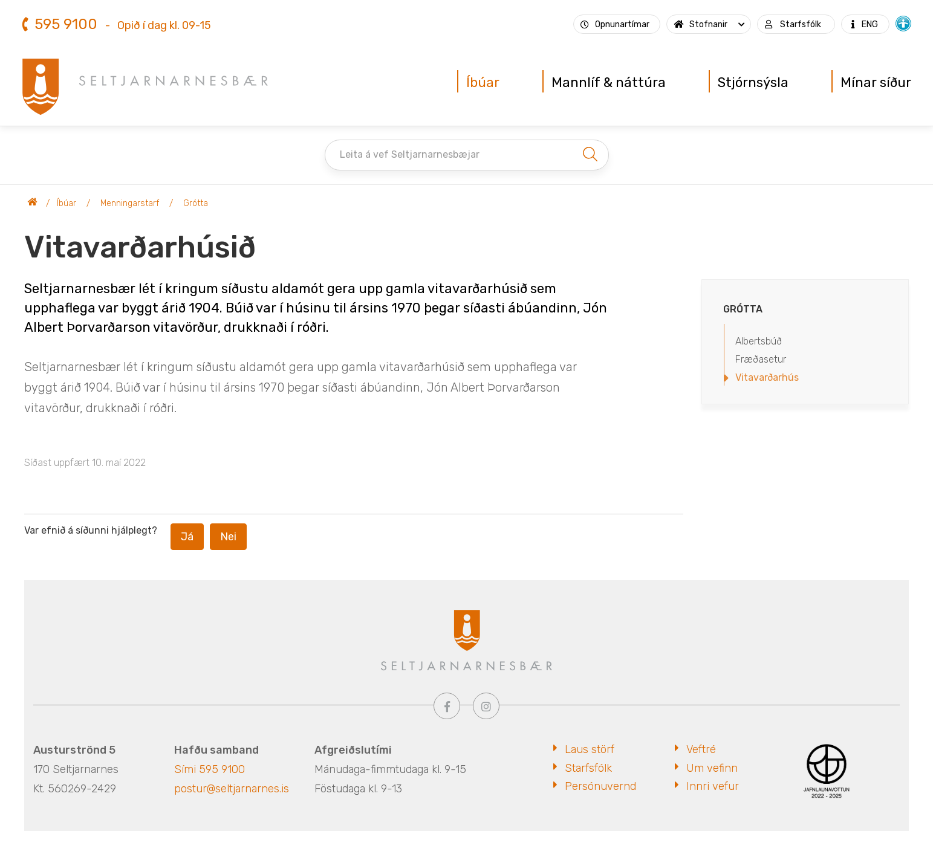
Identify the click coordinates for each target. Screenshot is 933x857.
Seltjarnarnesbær (32, 203)
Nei (228, 536)
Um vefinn (712, 768)
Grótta (195, 203)
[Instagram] (486, 706)
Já (187, 536)
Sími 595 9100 (209, 769)
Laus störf (589, 749)
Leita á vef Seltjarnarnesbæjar (410, 154)
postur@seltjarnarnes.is (231, 788)
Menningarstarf (129, 203)
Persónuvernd (600, 786)
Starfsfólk (588, 768)
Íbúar (66, 203)
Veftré (701, 749)
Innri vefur (712, 786)
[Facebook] (447, 706)
